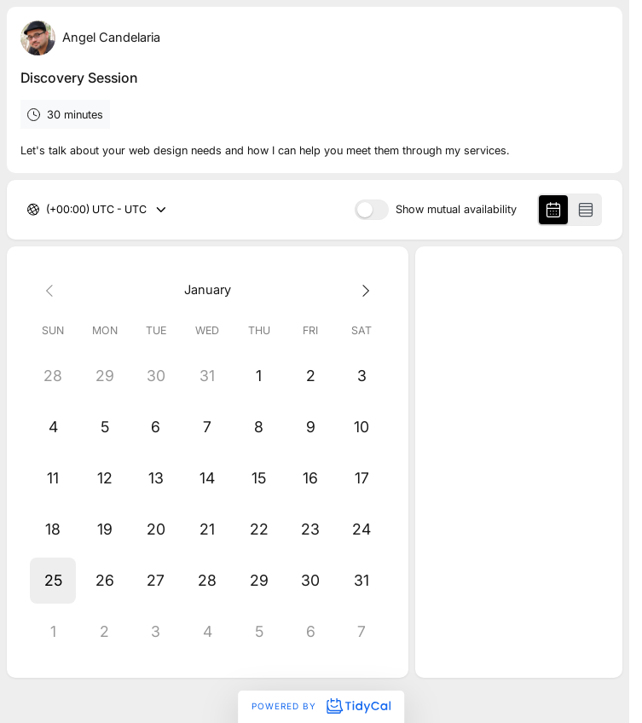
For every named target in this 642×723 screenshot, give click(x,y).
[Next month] (361, 289)
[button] (52, 580)
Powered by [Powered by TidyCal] (321, 706)
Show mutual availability (456, 210)
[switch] (372, 210)
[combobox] (47, 210)
